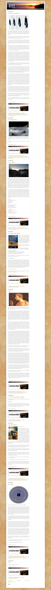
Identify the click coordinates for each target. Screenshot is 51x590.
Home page (18, 580)
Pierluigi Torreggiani (24, 557)
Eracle (25, 479)
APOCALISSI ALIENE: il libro (12, 144)
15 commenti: (23, 391)
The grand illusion (12, 119)
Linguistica (25, 228)
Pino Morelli (16, 420)
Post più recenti (10, 580)
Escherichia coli (10, 99)
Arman (16, 228)
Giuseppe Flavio (13, 156)
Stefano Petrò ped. (11, 158)
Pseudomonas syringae (25, 98)
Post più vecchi (27, 580)
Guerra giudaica (17, 156)
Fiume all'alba (11, 162)
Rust (9, 562)
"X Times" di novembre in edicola (16, 397)
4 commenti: (23, 227)
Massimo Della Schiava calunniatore (21, 157)
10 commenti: (23, 478)
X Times (19, 420)
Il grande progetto (12, 424)
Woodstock (14, 115)
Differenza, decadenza (13, 13)
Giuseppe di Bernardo (13, 480)
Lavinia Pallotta (13, 420)
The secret (25, 480)
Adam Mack (12, 479)
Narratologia (17, 480)
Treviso (16, 229)
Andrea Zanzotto (13, 228)
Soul (23, 480)
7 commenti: (23, 155)
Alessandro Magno (16, 479)
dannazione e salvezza (21, 479)
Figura (9, 291)
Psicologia (10, 484)
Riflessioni (27, 157)
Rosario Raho (21, 480)
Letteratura (22, 228)
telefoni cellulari (10, 115)
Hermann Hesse (10, 557)
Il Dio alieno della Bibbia (14, 233)
